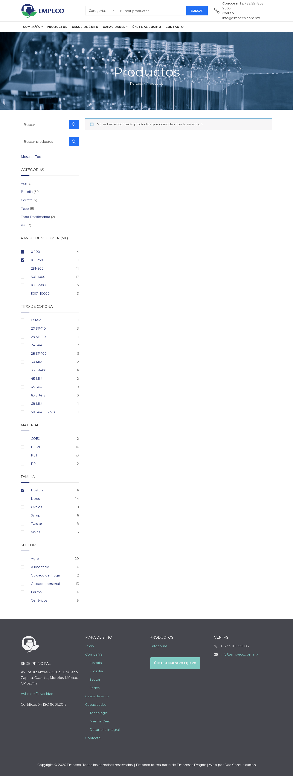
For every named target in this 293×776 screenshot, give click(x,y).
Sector (95, 679)
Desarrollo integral (105, 730)
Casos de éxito (97, 696)
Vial (23, 225)
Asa (24, 183)
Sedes (94, 688)
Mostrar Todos (33, 157)
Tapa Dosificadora (35, 217)
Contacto (93, 738)
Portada (136, 83)
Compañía (93, 654)
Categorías (158, 646)
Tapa (25, 208)
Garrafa (26, 200)
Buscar (197, 11)
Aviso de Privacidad (37, 694)
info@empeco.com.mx (239, 654)
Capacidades (95, 704)
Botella (27, 192)
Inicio (89, 646)
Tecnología (99, 713)
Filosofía (96, 671)
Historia (96, 663)
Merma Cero (100, 721)
